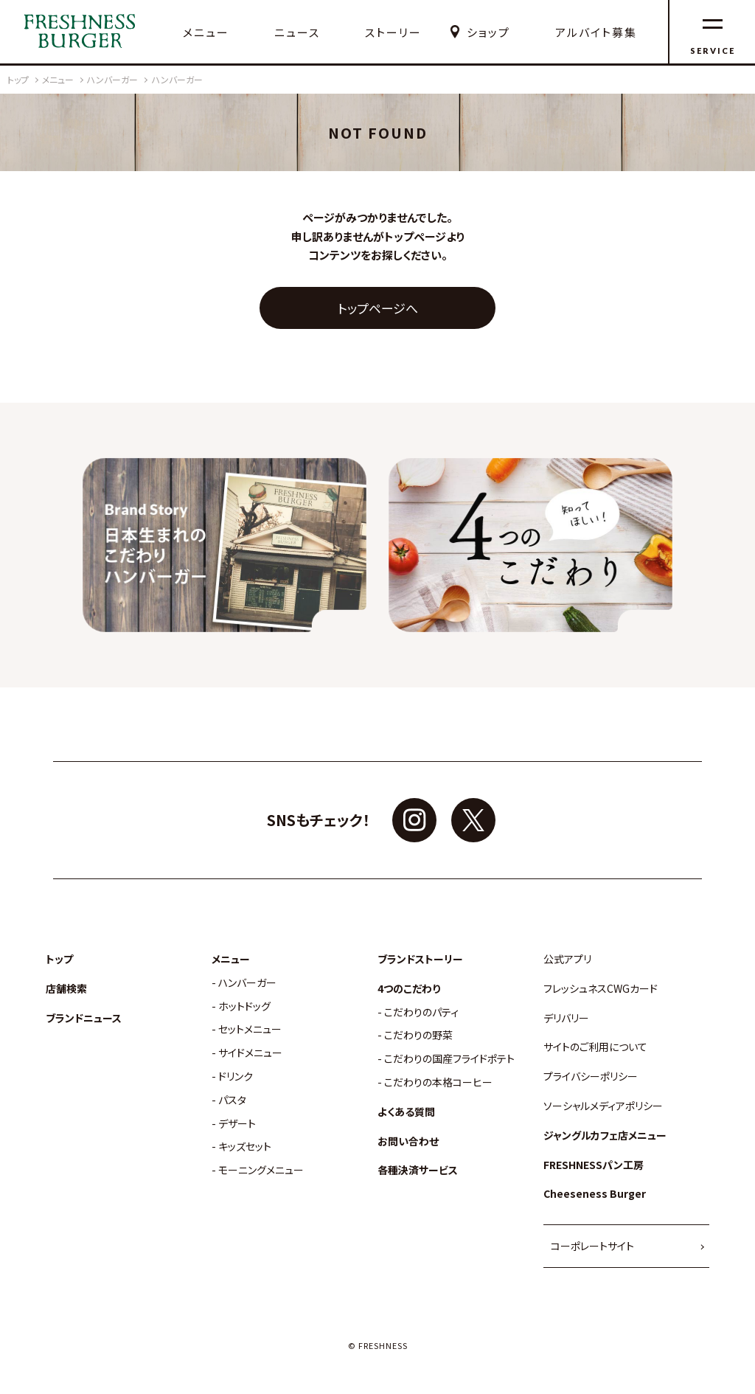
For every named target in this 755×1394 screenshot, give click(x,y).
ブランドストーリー (420, 959)
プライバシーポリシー (590, 1076)
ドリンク (235, 1076)
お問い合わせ (408, 1141)
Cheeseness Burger (594, 1193)
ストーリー (393, 32)
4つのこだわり (409, 988)
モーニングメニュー (261, 1170)
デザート (237, 1123)
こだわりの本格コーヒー (438, 1082)
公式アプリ (567, 959)
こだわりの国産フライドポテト (449, 1059)
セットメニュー (250, 1029)
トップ (59, 959)
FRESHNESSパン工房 (593, 1165)
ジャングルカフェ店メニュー (605, 1135)
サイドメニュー (250, 1053)
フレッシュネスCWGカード (600, 988)
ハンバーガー (247, 983)
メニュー (206, 32)
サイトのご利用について (595, 1047)
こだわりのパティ (421, 1012)
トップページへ (378, 308)
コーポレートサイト (592, 1245)
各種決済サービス (418, 1170)
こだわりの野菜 (418, 1035)
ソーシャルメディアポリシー (603, 1106)
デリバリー (566, 1018)
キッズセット (244, 1146)
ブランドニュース (84, 1018)
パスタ (232, 1100)
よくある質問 (406, 1112)
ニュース (297, 32)
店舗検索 (66, 988)
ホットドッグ (244, 1006)
